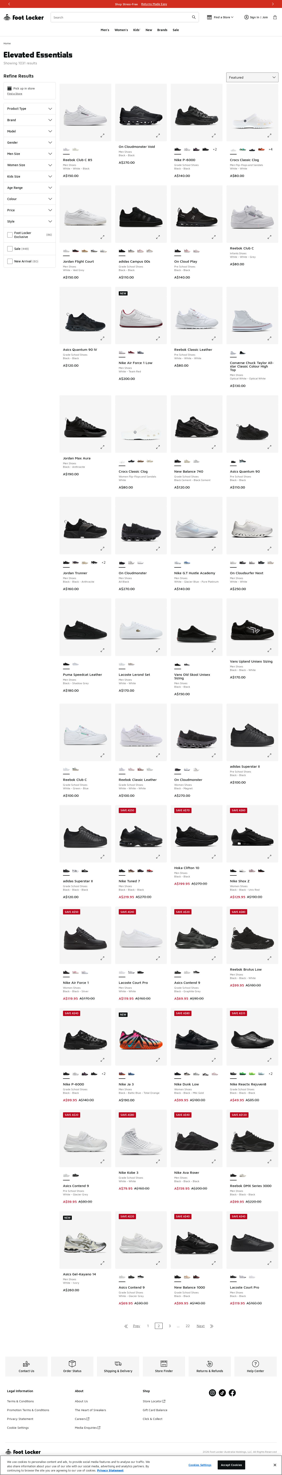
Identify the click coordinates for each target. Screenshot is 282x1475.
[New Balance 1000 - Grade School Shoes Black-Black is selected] (177, 1277)
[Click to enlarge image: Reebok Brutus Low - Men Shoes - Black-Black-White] (272, 958)
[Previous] (9, 4)
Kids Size (29, 176)
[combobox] (125, 17)
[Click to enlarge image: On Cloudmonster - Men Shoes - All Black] (161, 549)
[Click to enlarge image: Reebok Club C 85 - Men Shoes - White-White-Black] (105, 135)
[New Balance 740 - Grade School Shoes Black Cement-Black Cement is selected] (177, 461)
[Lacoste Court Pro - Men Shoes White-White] (252, 1277)
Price (29, 210)
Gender (29, 142)
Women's (121, 30)
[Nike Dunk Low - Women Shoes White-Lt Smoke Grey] (196, 1074)
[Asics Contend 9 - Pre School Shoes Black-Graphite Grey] (75, 1175)
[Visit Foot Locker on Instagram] (212, 1393)
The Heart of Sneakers (90, 1410)
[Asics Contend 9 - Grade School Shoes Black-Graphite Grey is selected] (177, 972)
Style (29, 221)
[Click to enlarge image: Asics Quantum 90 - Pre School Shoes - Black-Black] (272, 447)
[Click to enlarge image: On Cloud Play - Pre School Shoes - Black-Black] (217, 237)
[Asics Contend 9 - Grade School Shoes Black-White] (196, 972)
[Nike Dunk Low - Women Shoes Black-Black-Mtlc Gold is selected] (177, 1074)
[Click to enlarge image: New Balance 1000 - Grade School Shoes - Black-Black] (217, 1263)
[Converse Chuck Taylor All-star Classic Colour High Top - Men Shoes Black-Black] (242, 352)
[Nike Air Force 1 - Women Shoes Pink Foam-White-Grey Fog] (85, 972)
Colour (29, 199)
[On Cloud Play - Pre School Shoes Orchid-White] (196, 251)
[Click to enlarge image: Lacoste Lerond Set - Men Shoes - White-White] (161, 650)
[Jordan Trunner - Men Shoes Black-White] (94, 563)
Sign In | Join (256, 17)
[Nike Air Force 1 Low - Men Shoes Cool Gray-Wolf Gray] (140, 352)
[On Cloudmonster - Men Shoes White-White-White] (140, 563)
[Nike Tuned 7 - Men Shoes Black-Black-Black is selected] (122, 871)
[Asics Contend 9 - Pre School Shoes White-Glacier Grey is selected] (66, 1175)
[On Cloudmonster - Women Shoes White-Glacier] (187, 769)
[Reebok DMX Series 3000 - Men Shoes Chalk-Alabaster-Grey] (242, 1175)
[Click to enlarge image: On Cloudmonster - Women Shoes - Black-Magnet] (217, 755)
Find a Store (14, 93)
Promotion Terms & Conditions (28, 1410)
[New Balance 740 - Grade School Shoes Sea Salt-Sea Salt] (187, 461)
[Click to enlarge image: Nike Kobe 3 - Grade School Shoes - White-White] (161, 1161)
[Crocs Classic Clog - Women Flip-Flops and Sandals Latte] (140, 461)
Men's (105, 30)
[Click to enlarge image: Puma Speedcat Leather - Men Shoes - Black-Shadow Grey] (105, 650)
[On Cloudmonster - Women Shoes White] (196, 769)
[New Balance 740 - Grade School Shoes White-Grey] (196, 461)
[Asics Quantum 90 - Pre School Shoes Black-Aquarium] (242, 461)
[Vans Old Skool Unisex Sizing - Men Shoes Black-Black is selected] (177, 664)
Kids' (136, 30)
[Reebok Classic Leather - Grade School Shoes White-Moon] (150, 769)
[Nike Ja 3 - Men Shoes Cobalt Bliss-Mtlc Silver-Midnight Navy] (131, 1074)
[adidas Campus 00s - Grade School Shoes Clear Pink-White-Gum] (140, 251)
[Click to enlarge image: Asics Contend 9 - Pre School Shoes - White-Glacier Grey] (105, 1161)
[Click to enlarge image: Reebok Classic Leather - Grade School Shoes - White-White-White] (161, 755)
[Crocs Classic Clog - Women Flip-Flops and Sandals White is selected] (122, 461)
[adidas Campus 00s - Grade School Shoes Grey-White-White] (131, 251)
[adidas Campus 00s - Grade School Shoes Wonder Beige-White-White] (150, 251)
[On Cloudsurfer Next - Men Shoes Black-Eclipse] (261, 563)
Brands (162, 30)
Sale (176, 30)
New (149, 30)
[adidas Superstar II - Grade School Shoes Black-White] (85, 871)
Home (7, 43)
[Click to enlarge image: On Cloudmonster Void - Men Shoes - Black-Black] (161, 135)
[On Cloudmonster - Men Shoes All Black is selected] (122, 563)
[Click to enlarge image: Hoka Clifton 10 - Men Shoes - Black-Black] (217, 857)
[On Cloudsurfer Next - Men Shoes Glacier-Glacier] (252, 563)
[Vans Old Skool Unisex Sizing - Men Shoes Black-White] (187, 664)
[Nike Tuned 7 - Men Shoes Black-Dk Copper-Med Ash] (140, 871)
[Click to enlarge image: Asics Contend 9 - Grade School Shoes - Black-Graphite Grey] (217, 958)
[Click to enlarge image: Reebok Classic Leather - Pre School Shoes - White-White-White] (217, 338)
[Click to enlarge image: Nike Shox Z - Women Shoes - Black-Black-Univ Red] (272, 857)
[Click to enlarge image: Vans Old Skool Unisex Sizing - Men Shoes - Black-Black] (217, 650)
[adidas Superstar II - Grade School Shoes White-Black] (75, 871)
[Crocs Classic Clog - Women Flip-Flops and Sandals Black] (131, 461)
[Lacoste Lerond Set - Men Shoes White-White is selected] (122, 664)
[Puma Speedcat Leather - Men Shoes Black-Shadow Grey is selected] (66, 664)
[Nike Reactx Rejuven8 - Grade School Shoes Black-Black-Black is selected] (233, 1074)
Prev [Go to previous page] (136, 1326)
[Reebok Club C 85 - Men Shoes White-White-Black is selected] (66, 149)
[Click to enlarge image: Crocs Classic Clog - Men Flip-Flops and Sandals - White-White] (272, 135)
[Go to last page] (211, 1326)
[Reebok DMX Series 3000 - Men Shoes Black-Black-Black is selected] (233, 1175)
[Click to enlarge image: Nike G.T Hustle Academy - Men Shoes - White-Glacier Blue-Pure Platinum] (217, 549)
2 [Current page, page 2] (159, 1326)
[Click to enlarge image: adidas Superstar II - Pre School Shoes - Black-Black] (272, 755)
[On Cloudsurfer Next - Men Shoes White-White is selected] (233, 563)
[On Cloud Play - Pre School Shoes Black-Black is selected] (177, 251)
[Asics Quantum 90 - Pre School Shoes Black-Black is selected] (233, 461)
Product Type (29, 108)
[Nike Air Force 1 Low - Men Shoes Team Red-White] (131, 352)
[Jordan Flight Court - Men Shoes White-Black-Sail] (94, 251)
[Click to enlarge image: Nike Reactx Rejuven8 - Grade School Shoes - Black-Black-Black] (272, 1060)
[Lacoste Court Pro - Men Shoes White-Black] (131, 972)
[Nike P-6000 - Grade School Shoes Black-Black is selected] (177, 149)
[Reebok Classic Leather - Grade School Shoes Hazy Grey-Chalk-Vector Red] (140, 769)
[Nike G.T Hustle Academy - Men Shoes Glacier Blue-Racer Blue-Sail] (187, 563)
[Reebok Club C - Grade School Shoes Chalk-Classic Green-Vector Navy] (75, 769)
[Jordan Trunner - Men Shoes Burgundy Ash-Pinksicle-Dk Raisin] (75, 563)
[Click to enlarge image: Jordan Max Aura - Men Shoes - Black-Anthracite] (105, 447)
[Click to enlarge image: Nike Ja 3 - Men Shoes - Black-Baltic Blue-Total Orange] (161, 1060)
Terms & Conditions (20, 1401)
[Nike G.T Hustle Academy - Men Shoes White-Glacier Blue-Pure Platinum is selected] (177, 563)
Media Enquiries (87, 1427)
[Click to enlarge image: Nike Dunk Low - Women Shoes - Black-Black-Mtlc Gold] (217, 1060)
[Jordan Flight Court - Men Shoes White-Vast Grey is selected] (66, 251)
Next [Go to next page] (201, 1326)
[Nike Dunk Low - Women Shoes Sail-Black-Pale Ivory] (187, 1074)
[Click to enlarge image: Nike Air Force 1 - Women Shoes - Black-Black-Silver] (105, 958)
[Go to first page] (126, 1326)
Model (29, 131)
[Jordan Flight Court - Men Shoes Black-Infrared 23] (75, 251)
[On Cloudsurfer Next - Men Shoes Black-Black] (242, 563)
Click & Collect (152, 1419)
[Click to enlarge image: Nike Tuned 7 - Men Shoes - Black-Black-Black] (161, 857)
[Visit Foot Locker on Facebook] (232, 1393)
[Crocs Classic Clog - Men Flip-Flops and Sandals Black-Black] (252, 149)
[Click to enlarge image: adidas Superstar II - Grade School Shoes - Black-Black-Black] (105, 857)
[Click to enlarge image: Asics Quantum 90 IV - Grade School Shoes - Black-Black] (105, 338)
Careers (82, 1419)
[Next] (273, 4)
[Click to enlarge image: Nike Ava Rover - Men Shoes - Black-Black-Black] (217, 1161)
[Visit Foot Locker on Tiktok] (222, 1393)
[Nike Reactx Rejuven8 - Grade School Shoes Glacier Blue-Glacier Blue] (261, 1074)
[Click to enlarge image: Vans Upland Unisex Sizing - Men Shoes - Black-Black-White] (272, 650)
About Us (81, 1401)
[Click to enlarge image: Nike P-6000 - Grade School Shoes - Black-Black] (217, 135)
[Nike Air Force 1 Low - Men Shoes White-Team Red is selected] (122, 352)
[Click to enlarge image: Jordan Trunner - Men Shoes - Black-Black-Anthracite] (105, 549)
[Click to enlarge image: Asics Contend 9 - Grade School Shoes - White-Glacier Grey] (161, 1263)
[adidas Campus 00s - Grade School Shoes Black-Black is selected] (122, 251)
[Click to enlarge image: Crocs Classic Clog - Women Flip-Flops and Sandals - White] (161, 447)
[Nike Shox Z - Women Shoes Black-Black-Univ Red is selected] (233, 871)
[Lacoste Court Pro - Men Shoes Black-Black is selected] (233, 1277)
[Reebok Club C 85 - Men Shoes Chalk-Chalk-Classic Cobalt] (75, 149)
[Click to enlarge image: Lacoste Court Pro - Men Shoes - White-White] (161, 958)
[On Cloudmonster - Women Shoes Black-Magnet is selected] (177, 769)
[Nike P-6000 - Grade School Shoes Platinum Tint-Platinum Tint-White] (187, 149)
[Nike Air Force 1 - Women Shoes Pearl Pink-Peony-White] (75, 972)
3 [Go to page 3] (170, 1326)
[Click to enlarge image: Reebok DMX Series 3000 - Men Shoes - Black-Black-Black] (272, 1161)
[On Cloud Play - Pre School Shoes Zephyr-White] (187, 251)
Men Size (29, 154)
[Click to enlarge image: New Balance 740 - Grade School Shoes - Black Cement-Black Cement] (217, 447)
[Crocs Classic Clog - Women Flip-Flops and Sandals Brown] (150, 461)
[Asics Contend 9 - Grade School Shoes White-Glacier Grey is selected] (122, 1277)
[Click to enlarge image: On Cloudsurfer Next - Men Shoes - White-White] (272, 549)
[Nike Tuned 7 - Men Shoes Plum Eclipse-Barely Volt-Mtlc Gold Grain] (131, 871)
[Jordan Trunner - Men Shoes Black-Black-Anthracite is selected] (66, 563)
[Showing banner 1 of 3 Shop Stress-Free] (141, 4)
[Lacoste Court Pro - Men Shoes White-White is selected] (122, 972)
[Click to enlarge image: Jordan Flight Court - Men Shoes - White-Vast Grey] (105, 237)
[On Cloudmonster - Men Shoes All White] (131, 563)
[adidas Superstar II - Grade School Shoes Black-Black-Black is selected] (66, 871)
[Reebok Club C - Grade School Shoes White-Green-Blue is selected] (66, 769)
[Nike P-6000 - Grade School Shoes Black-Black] (205, 149)
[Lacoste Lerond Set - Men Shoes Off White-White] (131, 664)
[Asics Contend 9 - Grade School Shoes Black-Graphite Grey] (131, 1277)
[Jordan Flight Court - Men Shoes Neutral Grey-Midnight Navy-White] (103, 251)
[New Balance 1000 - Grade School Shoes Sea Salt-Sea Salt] (187, 1277)
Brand (29, 120)
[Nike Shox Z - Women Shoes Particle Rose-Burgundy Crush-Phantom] (252, 871)
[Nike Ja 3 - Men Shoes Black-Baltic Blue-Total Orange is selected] (122, 1074)
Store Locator (154, 1401)
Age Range (29, 187)
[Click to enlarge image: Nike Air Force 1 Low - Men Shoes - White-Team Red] (161, 338)
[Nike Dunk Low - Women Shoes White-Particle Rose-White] (215, 1074)
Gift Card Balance (155, 1410)
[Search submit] (194, 17)
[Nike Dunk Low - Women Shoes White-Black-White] (205, 1074)
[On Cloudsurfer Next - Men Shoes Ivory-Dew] (270, 563)
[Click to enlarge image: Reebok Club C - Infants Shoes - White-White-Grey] (272, 237)
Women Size (29, 165)
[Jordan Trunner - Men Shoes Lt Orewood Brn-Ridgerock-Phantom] (85, 563)
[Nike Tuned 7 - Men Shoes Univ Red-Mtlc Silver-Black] (150, 871)
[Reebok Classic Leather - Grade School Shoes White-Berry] (131, 769)
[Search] (125, 17)
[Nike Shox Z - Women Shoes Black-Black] (261, 871)
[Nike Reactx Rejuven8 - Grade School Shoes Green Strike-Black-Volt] (252, 1074)
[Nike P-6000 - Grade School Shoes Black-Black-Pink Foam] (196, 149)
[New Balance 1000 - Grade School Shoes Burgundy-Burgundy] (196, 1277)
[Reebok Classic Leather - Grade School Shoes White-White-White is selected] (122, 769)
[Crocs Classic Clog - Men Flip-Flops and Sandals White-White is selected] (233, 149)
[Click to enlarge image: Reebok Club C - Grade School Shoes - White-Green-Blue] (105, 755)
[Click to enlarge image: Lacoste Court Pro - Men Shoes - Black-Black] (272, 1263)
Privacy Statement (20, 1419)
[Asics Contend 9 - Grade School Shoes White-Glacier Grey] (187, 972)
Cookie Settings (18, 1427)
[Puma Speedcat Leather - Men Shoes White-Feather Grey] (75, 664)
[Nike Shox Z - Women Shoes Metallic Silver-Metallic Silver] (242, 871)
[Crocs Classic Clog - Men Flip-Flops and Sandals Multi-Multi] (242, 149)
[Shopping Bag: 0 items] (274, 17)
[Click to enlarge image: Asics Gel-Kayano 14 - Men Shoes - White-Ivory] (105, 1263)
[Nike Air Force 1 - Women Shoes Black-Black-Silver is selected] (66, 972)
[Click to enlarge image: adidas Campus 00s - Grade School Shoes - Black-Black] (161, 237)
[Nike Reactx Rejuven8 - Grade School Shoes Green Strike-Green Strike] (242, 1074)
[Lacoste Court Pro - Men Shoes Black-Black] (140, 972)
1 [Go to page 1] (148, 1326)
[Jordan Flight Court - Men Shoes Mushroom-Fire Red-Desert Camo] (85, 251)
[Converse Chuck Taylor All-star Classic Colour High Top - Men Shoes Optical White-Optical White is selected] (233, 352)
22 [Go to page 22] (188, 1326)
